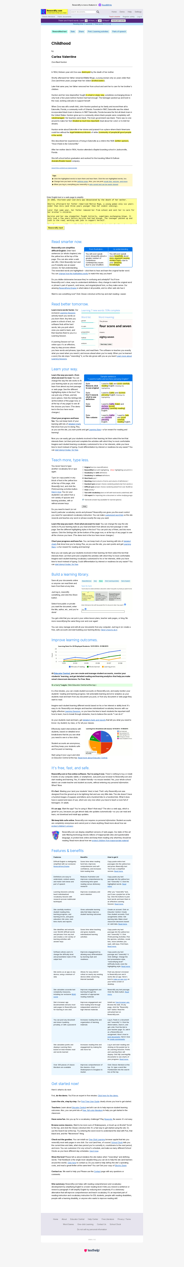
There (118, 118)
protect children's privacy (62, 831)
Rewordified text (60, 31)
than (128, 78)
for (119, 86)
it (100, 129)
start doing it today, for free (66, 454)
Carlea (56, 57)
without (63, 132)
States (63, 115)
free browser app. (123, 1007)
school (97, 86)
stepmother (74, 95)
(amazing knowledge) (116, 268)
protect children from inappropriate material (110, 845)
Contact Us (101, 1229)
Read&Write (107, 5)
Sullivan (116, 158)
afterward (62, 78)
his (102, 106)
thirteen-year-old (66, 72)
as (102, 129)
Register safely (129, 17)
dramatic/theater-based (61, 161)
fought (82, 95)
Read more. (118, 876)
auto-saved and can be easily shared (103, 184)
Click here (72, 1167)
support (80, 101)
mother (111, 72)
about (107, 121)
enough (94, 98)
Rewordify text (55, 232)
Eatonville (55, 109)
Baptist (97, 149)
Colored (71, 144)
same (62, 86)
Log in (139, 17)
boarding (104, 149)
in (102, 109)
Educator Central (62, 678)
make (62, 121)
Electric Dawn (120, 1170)
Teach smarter (114, 17)
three (62, 81)
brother (127, 86)
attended (88, 149)
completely (121, 115)
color (115, 121)
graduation (75, 158)
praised (96, 129)
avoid (119, 388)
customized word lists (114, 520)
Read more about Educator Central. (93, 762)
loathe (111, 397)
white (96, 132)
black (65, 112)
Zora (53, 62)
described (59, 141)
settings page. (82, 181)
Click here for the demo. (108, 1100)
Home (114, 12)
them (121, 106)
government (101, 118)
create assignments (117, 1044)
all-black (121, 112)
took (57, 98)
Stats (73, 31)
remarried (79, 78)
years (119, 78)
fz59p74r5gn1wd (92, 213)
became (107, 112)
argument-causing (122, 263)
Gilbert (108, 158)
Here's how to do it (109, 634)
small (72, 106)
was (79, 72)
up (119, 98)
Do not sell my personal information (92, 1234)
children (54, 89)
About (64, 1224)
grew (76, 115)
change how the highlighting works (73, 278)
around (54, 121)
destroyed (86, 72)
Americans (125, 129)
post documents (114, 1041)
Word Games (68, 1229)
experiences (73, 141)
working (63, 101)
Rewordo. (108, 1124)
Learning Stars (95, 434)
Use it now (94, 1156)
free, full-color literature (93, 1115)
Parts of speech (119, 31)
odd (68, 101)
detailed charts (74, 428)
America (78, 112)
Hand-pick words (118, 21)
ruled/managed (57, 118)
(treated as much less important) (86, 121)
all (100, 21)
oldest (88, 81)
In (52, 72)
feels (60, 144)
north (80, 109)
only (111, 78)
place (107, 129)
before (73, 98)
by (52, 51)
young (100, 78)
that (57, 86)
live (58, 132)
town (70, 112)
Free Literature (108, 1224)
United (57, 115)
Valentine (69, 57)
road (57, 101)
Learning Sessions (67, 317)
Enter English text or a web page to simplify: (65, 197)
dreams (54, 124)
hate (111, 388)
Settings (138, 12)
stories (86, 129)
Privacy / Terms (124, 1224)
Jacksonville (121, 149)
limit (124, 121)
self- (128, 115)
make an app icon (120, 984)
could (53, 132)
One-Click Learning (97, 1144)
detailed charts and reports (94, 724)
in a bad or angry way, (95, 95)
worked (87, 158)
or (120, 121)
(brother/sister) (97, 81)
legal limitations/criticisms (80, 132)
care (115, 86)
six (115, 78)
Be (66, 144)
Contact (97, 1176)
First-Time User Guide (90, 1106)
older (124, 78)
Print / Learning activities (98, 31)
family (106, 106)
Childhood (61, 43)
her (106, 72)
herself (87, 101)
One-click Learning (85, 1229)
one (129, 118)
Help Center (93, 1224)
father (72, 78)
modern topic (115, 265)
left (56, 158)
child (76, 106)
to (112, 86)
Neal (58, 62)
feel (70, 121)
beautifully (118, 261)
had (85, 98)
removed (82, 86)
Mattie (86, 78)
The (100, 98)
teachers (72, 118)
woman (106, 78)
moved (116, 106)
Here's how (56, 496)
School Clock (117, 1147)
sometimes (109, 95)
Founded (97, 109)
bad (102, 121)
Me (76, 144)
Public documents (64, 17)
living (83, 141)
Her (66, 118)
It (131, 95)
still (66, 106)
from (92, 86)
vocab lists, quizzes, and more (115, 181)
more (112, 263)
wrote (61, 129)
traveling (101, 158)
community (73, 109)
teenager (106, 98)
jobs (72, 101)
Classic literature (48, 17)
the (95, 72)
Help (130, 12)
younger (74, 81)
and (58, 81)
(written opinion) (122, 141)
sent (106, 86)
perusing (105, 399)
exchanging (119, 95)
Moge (92, 78)
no (126, 118)
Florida (63, 109)
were (114, 115)
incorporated (56, 112)
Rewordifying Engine (68, 293)
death (99, 72)
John (81, 106)
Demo (122, 12)
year (66, 86)
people (108, 115)
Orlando (88, 109)
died (68, 149)
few (63, 98)
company (75, 161)
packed (114, 98)
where (97, 115)
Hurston (63, 62)
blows (127, 95)
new (67, 95)
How (54, 144)
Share (81, 31)
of (103, 72)
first (116, 112)
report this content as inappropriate (64, 168)
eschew (122, 397)
